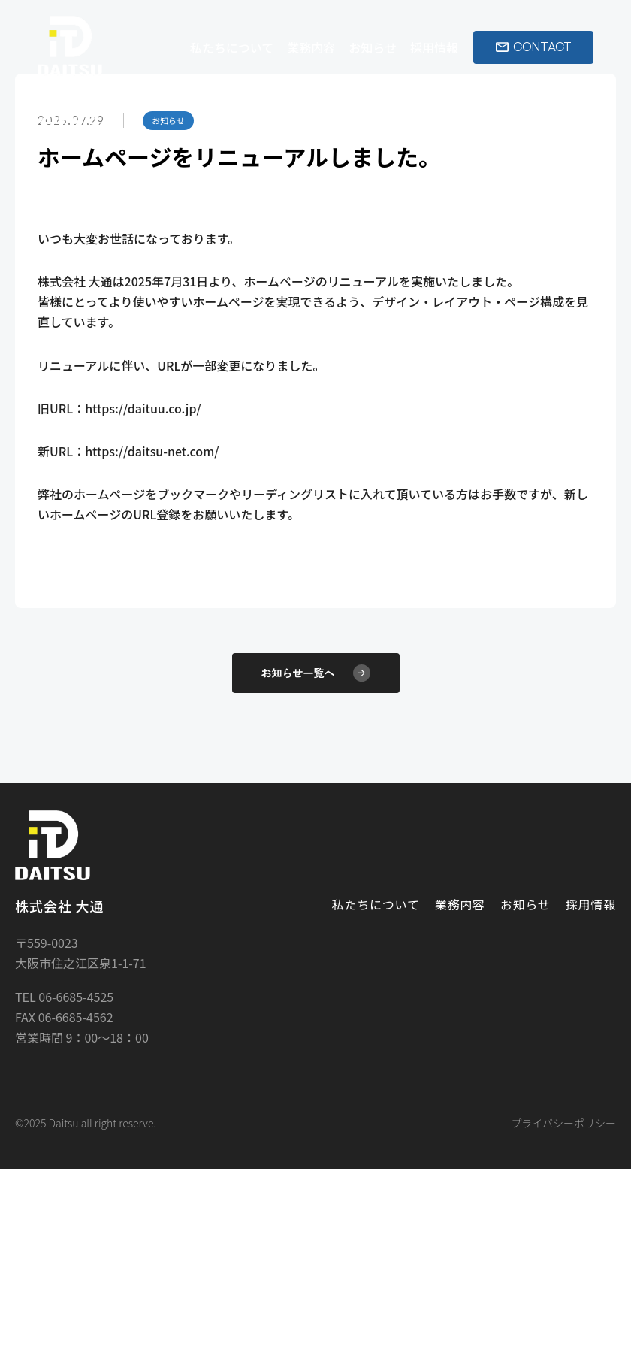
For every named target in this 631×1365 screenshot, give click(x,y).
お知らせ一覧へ (315, 869)
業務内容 (311, 47)
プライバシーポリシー (563, 1319)
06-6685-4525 (75, 1193)
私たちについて (232, 47)
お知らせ (373, 47)
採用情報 (434, 47)
